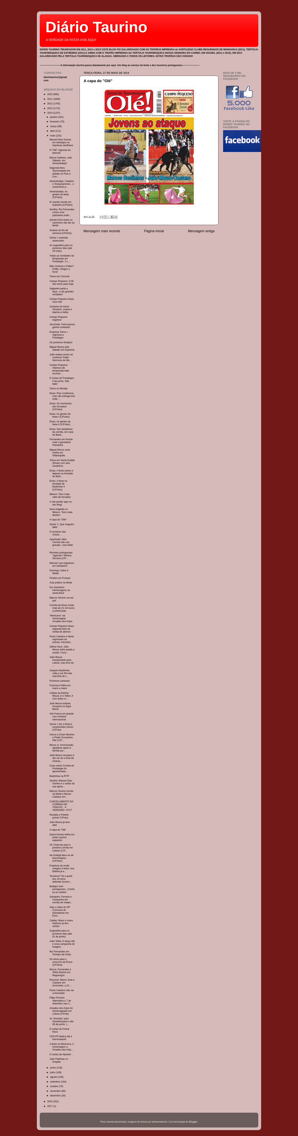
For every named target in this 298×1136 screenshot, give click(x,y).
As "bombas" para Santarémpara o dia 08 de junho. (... (61, 1021)
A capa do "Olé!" (58, 519)
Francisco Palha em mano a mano (60, 687)
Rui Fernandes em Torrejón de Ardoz (60, 953)
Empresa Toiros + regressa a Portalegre (58, 335)
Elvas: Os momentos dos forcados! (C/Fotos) (60, 406)
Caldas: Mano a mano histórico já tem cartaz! (61, 923)
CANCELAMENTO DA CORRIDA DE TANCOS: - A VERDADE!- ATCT (61, 805)
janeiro (54, 117)
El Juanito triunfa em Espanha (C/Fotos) (60, 203)
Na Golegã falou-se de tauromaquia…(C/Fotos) (61, 858)
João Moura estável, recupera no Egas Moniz (60, 706)
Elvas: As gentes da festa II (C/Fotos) (60, 423)
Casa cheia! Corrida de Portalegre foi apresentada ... (61, 768)
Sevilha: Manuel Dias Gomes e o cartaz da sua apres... (61, 783)
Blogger (193, 1121)
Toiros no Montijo (58, 388)
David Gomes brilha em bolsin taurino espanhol (61, 837)
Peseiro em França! (59, 578)
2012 (50, 103)
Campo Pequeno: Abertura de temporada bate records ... (59, 369)
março (54, 126)
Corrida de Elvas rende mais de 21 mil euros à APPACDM (61, 608)
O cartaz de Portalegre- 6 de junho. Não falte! (61, 381)
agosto (54, 1077)
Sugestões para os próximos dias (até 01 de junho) (60, 933)
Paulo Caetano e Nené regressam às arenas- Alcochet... (61, 639)
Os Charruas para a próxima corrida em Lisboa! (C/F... (61, 847)
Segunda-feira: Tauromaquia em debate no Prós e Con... (60, 172)
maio (53, 135)
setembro (55, 1081)
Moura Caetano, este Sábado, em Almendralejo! (60, 160)
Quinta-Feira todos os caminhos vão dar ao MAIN (61, 223)
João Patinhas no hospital (58, 1060)
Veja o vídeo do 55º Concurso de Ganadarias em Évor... (59, 911)
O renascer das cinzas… (57, 533)
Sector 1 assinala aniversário (58, 239)
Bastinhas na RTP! (59, 776)
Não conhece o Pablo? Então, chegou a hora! (61, 269)
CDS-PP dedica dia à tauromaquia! (60, 1038)
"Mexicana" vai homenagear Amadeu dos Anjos (60, 618)
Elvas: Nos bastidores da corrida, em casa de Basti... (61, 432)
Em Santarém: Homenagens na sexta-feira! (59, 590)
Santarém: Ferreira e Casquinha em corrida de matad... (60, 899)
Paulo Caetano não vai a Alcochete (61, 991)
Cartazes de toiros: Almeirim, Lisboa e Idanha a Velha (60, 309)
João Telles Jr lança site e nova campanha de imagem (62, 944)
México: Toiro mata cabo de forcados (60, 495)
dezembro (56, 1095)
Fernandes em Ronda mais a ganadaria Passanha (61, 442)
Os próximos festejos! (60, 342)
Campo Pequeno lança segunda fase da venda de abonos (61, 629)
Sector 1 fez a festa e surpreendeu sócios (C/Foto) (61, 727)
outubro (54, 1086)
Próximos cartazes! (59, 681)
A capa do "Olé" (98, 81)
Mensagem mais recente (101, 231)
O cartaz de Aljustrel (60, 1054)
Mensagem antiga (201, 231)
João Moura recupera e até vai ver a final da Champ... (61, 758)
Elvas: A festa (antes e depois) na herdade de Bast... (61, 473)
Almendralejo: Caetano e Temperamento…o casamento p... (61, 184)
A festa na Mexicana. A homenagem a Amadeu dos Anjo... (61, 1047)
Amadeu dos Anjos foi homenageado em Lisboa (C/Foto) (61, 1011)
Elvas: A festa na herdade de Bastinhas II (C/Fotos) (58, 485)
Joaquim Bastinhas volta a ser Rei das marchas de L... (60, 673)
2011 (50, 99)
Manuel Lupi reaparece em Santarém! (61, 564)
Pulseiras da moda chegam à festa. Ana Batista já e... (61, 868)
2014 (50, 113)
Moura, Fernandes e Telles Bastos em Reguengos (60, 972)
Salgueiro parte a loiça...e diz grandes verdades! (61, 291)
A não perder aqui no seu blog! (60, 503)
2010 (50, 94)
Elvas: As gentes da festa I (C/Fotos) (60, 415)
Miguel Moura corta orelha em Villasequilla (59, 452)
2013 (50, 108)
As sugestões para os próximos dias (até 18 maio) (60, 248)
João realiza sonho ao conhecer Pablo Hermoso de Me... (61, 357)
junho (53, 1067)
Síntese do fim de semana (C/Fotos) (60, 231)
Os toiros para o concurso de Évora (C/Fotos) (60, 962)
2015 (50, 1101)
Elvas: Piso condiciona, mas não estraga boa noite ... (62, 396)
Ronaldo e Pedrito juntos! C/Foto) (59, 816)
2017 (50, 1106)
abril (52, 131)
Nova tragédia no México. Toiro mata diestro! (60, 512)
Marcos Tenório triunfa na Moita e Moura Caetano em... (61, 794)
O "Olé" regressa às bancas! (60, 151)
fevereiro (55, 121)
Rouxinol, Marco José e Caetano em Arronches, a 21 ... (61, 983)
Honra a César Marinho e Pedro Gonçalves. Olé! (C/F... (61, 737)
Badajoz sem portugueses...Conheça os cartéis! (61, 889)
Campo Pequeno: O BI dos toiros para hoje (61, 282)
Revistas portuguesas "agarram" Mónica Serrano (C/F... (60, 555)
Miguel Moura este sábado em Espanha (61, 348)
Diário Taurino (96, 27)
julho (53, 1072)
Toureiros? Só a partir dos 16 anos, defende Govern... (60, 879)
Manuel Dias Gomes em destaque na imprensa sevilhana (61, 142)
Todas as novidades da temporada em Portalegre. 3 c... (61, 258)
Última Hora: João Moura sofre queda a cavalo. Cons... (61, 649)
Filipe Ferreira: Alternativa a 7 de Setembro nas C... (60, 1000)
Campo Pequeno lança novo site (61, 300)
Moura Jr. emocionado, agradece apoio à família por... (61, 748)
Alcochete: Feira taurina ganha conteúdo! (62, 326)
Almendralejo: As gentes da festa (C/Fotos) (59, 194)
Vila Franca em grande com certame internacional (61, 716)
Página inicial (154, 231)
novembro (56, 1091)
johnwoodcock (159, 1121)
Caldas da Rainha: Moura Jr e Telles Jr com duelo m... (61, 696)
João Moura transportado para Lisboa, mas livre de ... (61, 661)
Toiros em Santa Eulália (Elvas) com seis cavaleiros (61, 463)
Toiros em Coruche (59, 276)
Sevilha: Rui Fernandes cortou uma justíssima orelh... (61, 212)
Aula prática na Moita (60, 582)
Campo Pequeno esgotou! (58, 318)
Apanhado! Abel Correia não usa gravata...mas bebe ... (61, 543)
